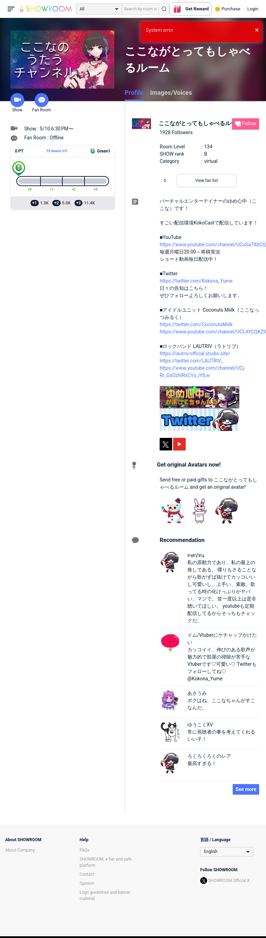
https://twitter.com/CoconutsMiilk (196, 324)
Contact (87, 874)
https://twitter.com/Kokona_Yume (196, 281)
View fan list (206, 180)
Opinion (87, 883)
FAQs (84, 850)
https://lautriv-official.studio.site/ (195, 353)
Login (252, 8)
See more (246, 789)
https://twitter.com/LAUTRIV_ (191, 361)
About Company (20, 850)
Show (17, 102)
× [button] (257, 30)
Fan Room (41, 102)
